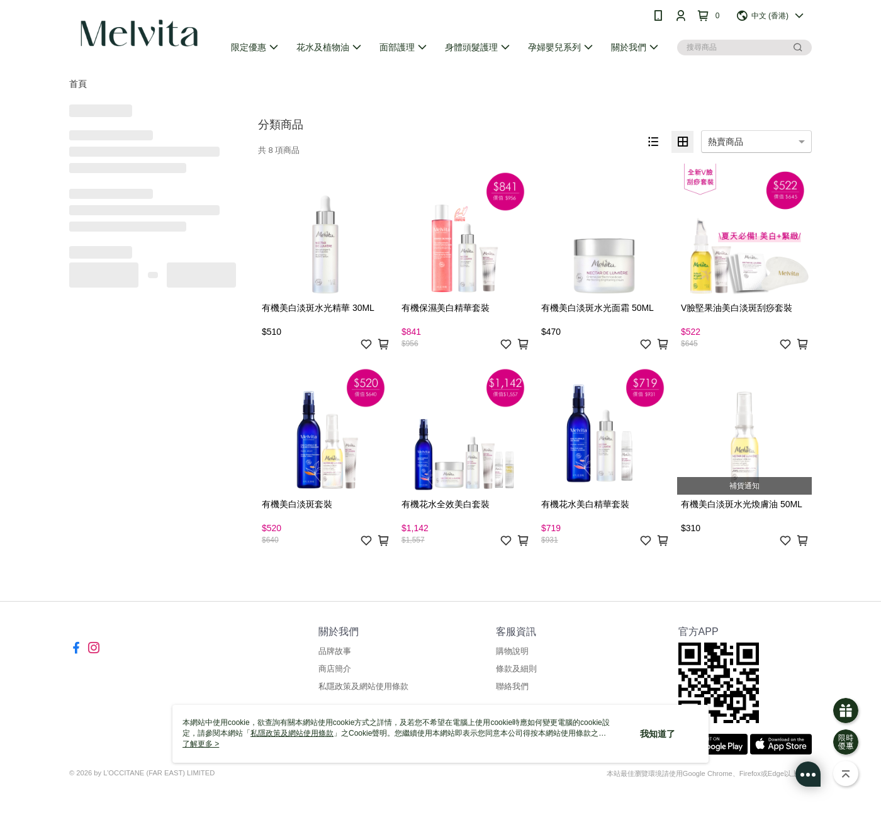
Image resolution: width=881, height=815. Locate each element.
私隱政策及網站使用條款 (363, 686)
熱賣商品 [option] (725, 142)
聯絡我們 (512, 686)
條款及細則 (516, 668)
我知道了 (657, 734)
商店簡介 (334, 668)
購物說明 (512, 651)
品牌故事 (334, 651)
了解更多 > (200, 743)
